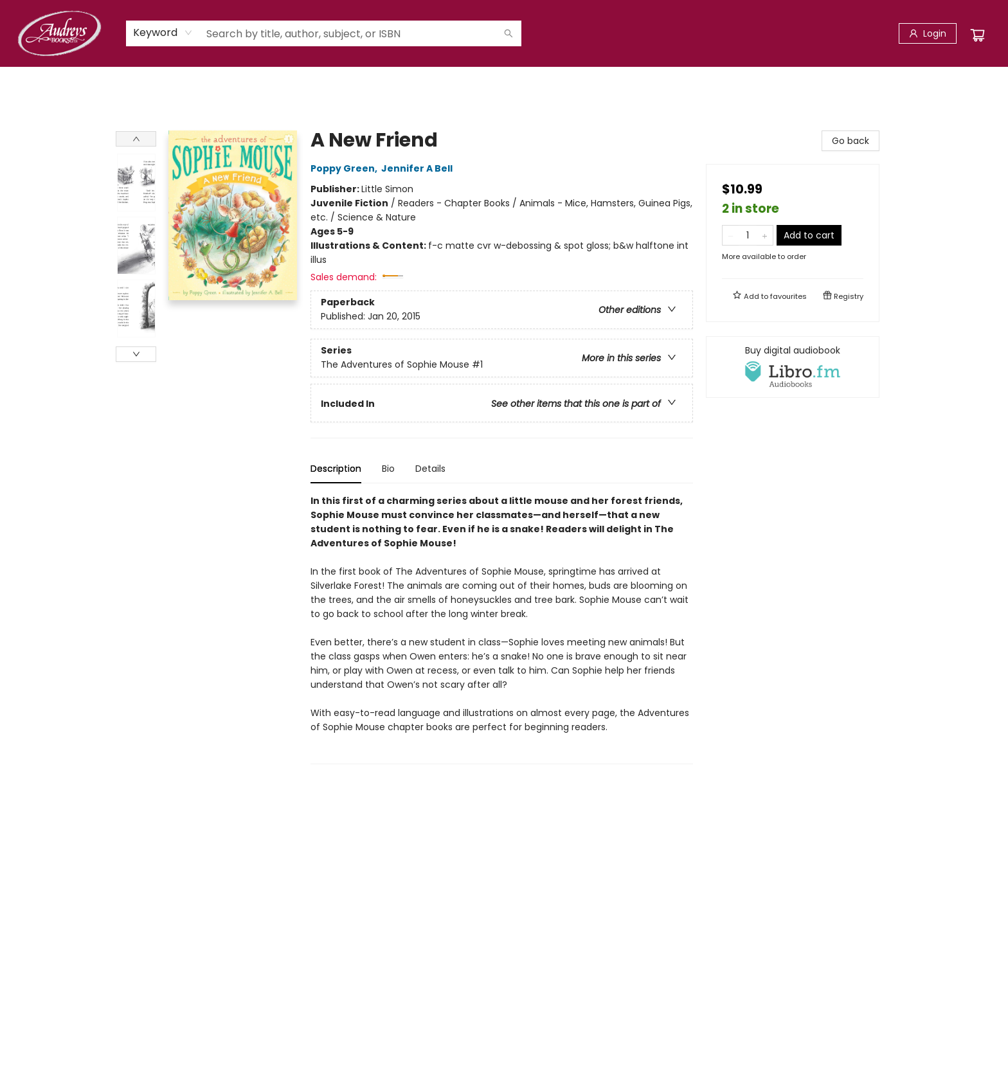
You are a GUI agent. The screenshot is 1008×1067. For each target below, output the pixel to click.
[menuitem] (127, 80)
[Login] (928, 33)
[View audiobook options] (792, 367)
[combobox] (163, 33)
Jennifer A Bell (418, 168)
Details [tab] (430, 468)
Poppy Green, (345, 168)
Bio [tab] (388, 468)
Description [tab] (335, 468)
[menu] (504, 80)
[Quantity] (748, 235)
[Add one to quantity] (765, 235)
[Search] (508, 33)
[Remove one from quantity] (731, 235)
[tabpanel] (501, 629)
